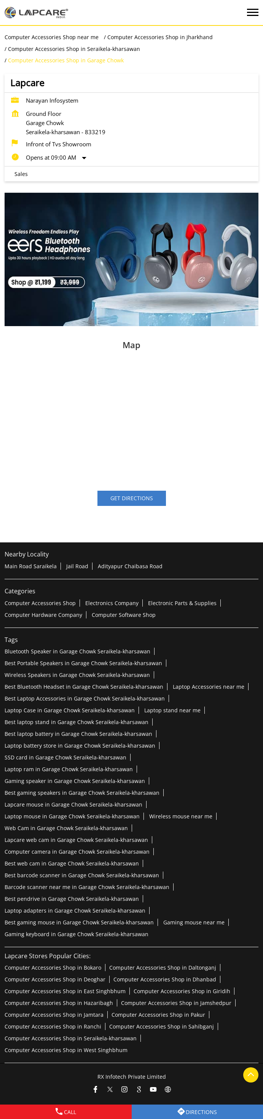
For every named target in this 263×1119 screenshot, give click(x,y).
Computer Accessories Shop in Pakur (158, 1014)
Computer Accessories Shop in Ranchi (53, 1026)
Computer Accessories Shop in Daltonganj (162, 967)
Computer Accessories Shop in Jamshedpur (176, 1002)
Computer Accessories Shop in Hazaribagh (59, 1002)
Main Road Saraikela (31, 565)
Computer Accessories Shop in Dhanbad (164, 979)
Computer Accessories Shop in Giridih (182, 990)
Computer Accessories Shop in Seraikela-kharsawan (71, 1037)
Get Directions (131, 498)
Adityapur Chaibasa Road (130, 565)
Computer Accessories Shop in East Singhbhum (65, 990)
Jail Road (77, 565)
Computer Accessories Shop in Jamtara (54, 1014)
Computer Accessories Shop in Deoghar (55, 979)
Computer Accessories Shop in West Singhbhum (66, 1049)
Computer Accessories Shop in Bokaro (53, 967)
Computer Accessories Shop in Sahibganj (161, 1026)
